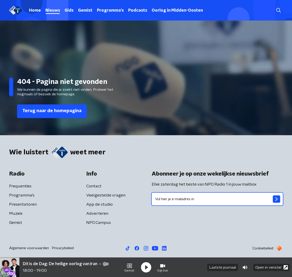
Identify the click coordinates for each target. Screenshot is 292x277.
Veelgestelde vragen (105, 195)
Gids (69, 10)
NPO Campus (98, 223)
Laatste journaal (222, 267)
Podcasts (137, 10)
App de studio (99, 204)
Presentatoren (23, 204)
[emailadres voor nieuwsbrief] (217, 199)
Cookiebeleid (262, 248)
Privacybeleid (63, 248)
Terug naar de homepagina (51, 111)
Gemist (85, 10)
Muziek (16, 214)
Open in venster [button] (271, 267)
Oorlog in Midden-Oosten (177, 10)
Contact (94, 186)
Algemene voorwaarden (29, 248)
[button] (129, 267)
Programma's (110, 10)
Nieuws (52, 10)
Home (35, 10)
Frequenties (20, 186)
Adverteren (97, 214)
